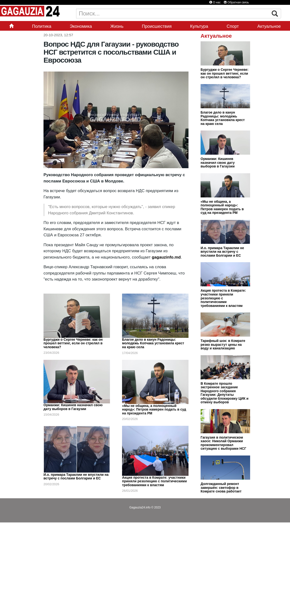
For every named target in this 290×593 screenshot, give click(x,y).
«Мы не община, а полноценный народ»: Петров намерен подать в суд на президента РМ (154, 409)
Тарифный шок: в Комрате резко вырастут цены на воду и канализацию (223, 344)
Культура (199, 26)
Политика (41, 26)
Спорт (233, 26)
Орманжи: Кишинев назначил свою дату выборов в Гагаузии (73, 407)
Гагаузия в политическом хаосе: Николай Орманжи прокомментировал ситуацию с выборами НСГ (223, 443)
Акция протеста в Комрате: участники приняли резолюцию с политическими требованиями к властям (154, 481)
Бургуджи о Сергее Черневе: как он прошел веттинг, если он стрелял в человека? (73, 343)
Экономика (81, 26)
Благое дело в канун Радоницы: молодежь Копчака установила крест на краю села (153, 343)
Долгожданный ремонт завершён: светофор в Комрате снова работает (221, 487)
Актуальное (269, 26)
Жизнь (116, 26)
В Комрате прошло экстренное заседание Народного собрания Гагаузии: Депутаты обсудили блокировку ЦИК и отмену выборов (224, 393)
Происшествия (157, 26)
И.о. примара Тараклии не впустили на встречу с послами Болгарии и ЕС (76, 476)
